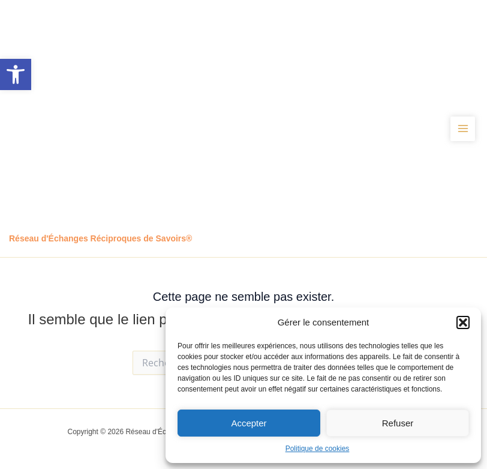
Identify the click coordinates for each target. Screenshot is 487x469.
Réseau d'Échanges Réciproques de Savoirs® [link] (100, 238)
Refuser (398, 423)
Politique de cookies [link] (317, 448)
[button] (463, 322)
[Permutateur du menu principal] (462, 128)
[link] (15, 74)
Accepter (248, 423)
